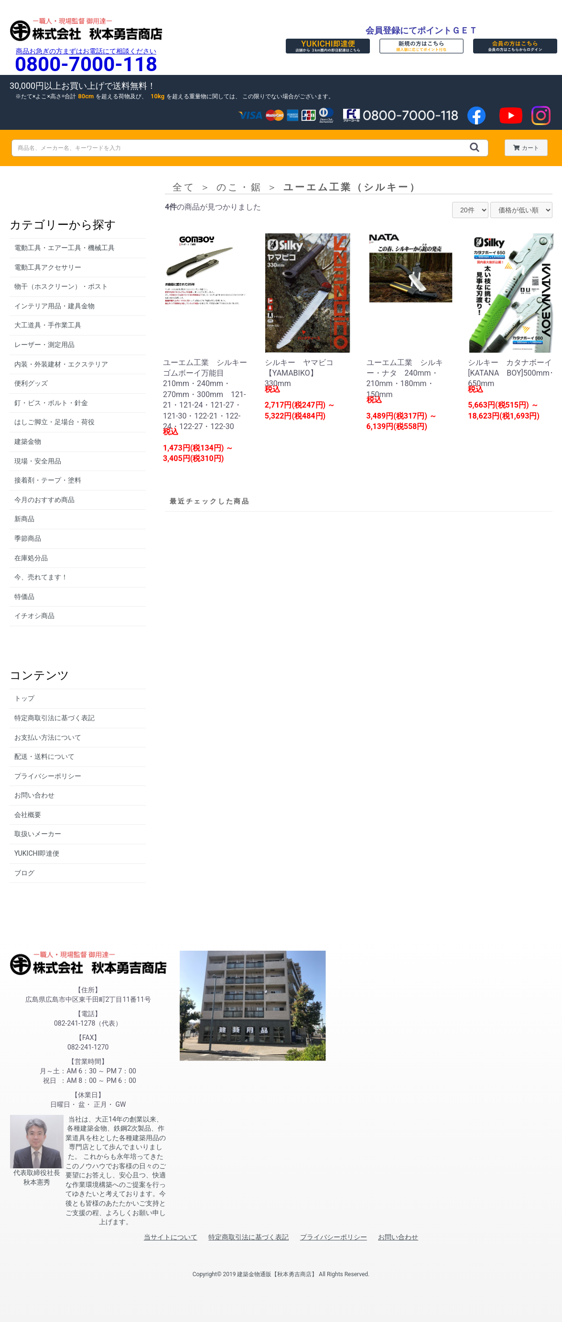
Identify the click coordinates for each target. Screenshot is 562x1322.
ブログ (24, 873)
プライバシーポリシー (47, 776)
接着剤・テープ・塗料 (47, 480)
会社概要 (27, 814)
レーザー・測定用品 (44, 344)
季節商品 (27, 538)
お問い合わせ (34, 795)
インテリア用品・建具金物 (54, 306)
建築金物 (27, 441)
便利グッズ (31, 383)
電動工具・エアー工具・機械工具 (64, 248)
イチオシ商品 (34, 615)
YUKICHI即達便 (36, 853)
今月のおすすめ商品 (44, 500)
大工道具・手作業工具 (47, 325)
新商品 (24, 519)
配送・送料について (44, 756)
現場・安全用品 (37, 461)
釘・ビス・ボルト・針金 (51, 403)
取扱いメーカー (37, 834)
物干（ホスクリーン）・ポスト (61, 286)
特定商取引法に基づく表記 (54, 718)
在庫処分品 (31, 558)
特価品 (24, 596)
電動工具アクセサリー (47, 267)
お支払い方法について (47, 737)
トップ (24, 698)
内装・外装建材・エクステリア (61, 364)
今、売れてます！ (41, 577)
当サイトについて (170, 1237)
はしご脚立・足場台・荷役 (54, 422)
